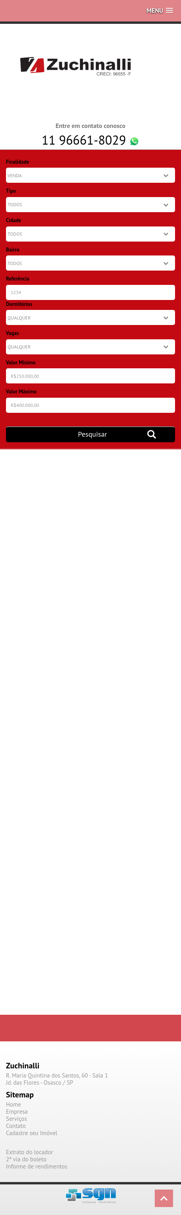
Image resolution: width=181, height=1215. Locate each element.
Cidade (13, 220)
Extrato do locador (29, 1152)
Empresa (17, 1111)
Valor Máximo (21, 391)
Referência (17, 278)
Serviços (16, 1118)
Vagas (12, 333)
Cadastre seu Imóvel (31, 1133)
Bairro (12, 249)
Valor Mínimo (20, 362)
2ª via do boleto (26, 1159)
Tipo (11, 191)
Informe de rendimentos (36, 1166)
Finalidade (17, 162)
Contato (16, 1126)
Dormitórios (19, 304)
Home (13, 1104)
